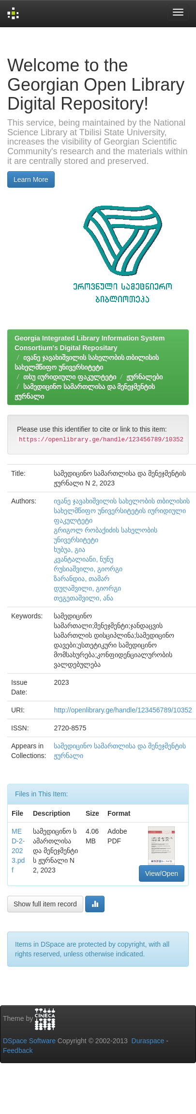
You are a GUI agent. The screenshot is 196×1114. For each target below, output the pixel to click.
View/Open (161, 873)
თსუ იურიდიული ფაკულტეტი (69, 377)
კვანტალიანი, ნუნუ (83, 559)
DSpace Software (29, 1041)
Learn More (31, 179)
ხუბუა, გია (69, 549)
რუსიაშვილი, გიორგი (88, 569)
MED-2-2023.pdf (18, 850)
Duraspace (148, 1041)
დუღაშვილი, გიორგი (87, 588)
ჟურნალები (144, 377)
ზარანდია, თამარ (81, 578)
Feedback (17, 1050)
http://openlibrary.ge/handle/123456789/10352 (123, 710)
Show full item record (45, 904)
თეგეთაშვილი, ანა (83, 598)
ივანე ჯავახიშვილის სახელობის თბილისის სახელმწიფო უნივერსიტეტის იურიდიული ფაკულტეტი (122, 510)
